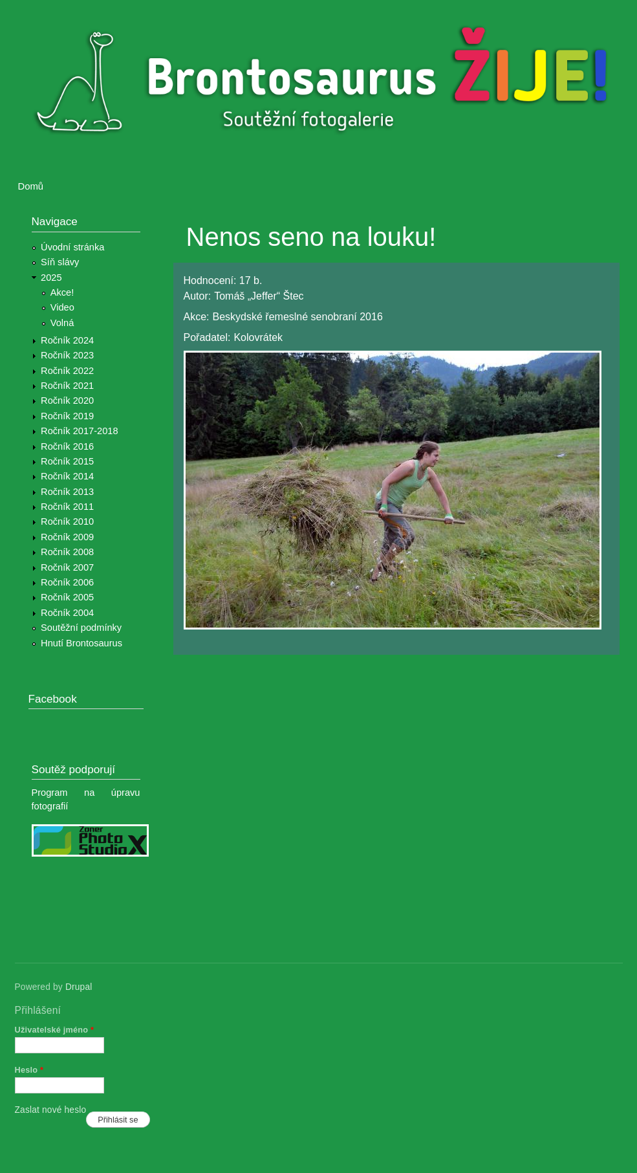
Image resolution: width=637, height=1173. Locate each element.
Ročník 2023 (67, 355)
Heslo (29, 1070)
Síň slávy (60, 262)
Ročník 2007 (67, 567)
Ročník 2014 (67, 476)
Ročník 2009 (67, 537)
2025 (51, 277)
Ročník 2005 (67, 597)
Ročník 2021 (67, 385)
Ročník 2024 (67, 340)
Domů (31, 186)
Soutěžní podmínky (81, 627)
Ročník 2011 (67, 506)
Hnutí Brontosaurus (81, 643)
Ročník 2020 (67, 400)
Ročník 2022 (67, 371)
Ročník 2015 (67, 461)
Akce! (62, 292)
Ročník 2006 (67, 582)
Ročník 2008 (67, 552)
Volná (62, 323)
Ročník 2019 (67, 416)
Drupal (78, 987)
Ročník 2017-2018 (79, 431)
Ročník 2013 (67, 492)
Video (62, 307)
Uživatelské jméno (54, 1030)
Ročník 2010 (67, 521)
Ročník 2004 (67, 613)
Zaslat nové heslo (51, 1110)
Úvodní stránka (72, 247)
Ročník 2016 (67, 446)
